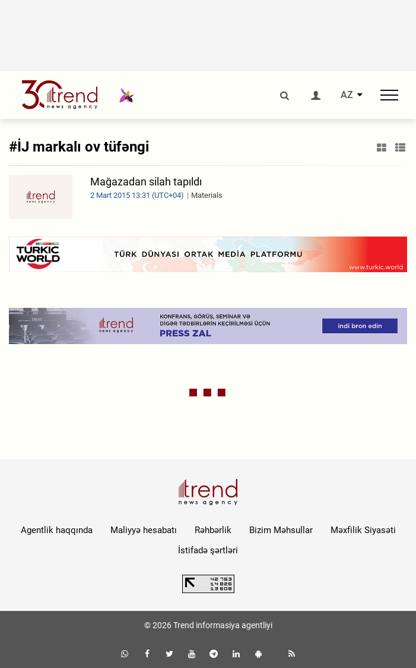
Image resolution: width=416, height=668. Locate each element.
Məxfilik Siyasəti (363, 530)
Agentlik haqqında (57, 530)
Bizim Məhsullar (281, 530)
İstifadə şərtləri (208, 550)
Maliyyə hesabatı (143, 530)
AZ (347, 95)
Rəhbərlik (213, 530)
